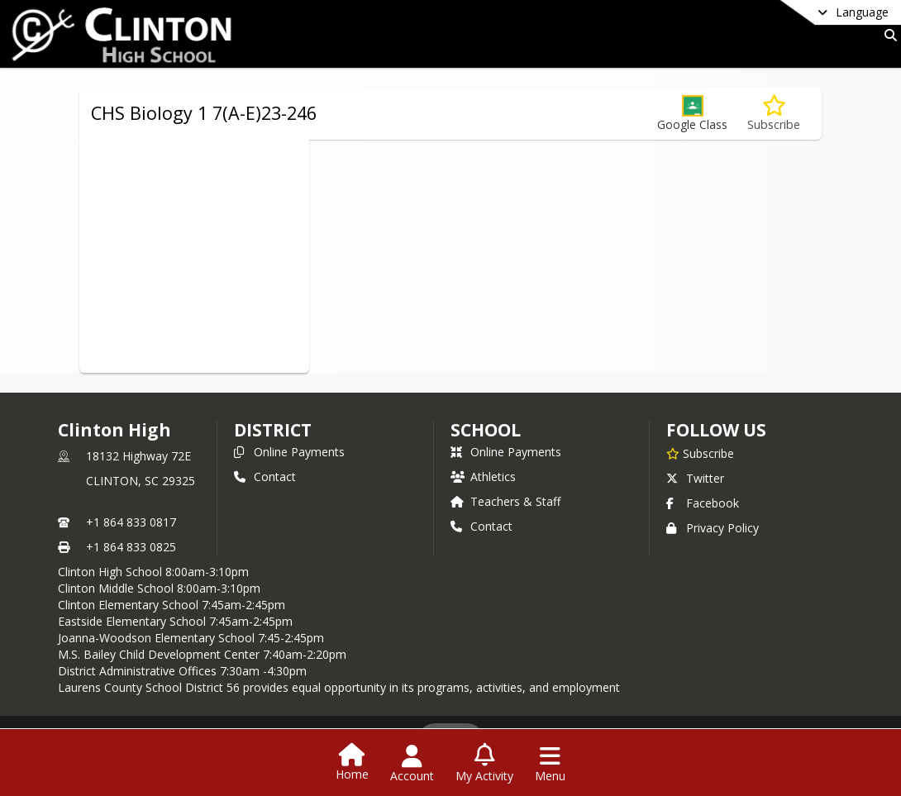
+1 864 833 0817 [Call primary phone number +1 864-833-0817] (131, 522)
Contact (265, 476)
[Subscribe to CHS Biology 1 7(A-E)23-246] (773, 113)
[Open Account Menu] (412, 763)
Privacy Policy (712, 528)
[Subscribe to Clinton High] (700, 453)
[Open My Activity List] (484, 763)
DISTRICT (273, 429)
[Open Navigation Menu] (550, 763)
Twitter (695, 478)
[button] (692, 113)
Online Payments (289, 452)
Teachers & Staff (505, 501)
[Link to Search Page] (887, 35)
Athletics (483, 476)
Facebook (702, 503)
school (485, 429)
